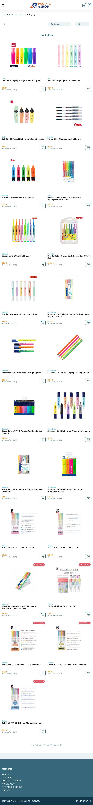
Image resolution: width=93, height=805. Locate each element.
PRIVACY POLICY (9, 784)
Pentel (50, 137)
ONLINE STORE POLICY (11, 781)
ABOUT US (6, 774)
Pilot (49, 195)
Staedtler (51, 312)
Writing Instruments (18, 15)
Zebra (4, 546)
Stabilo (5, 254)
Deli (3, 79)
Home (4, 15)
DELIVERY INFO (8, 778)
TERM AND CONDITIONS (12, 787)
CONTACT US (7, 790)
